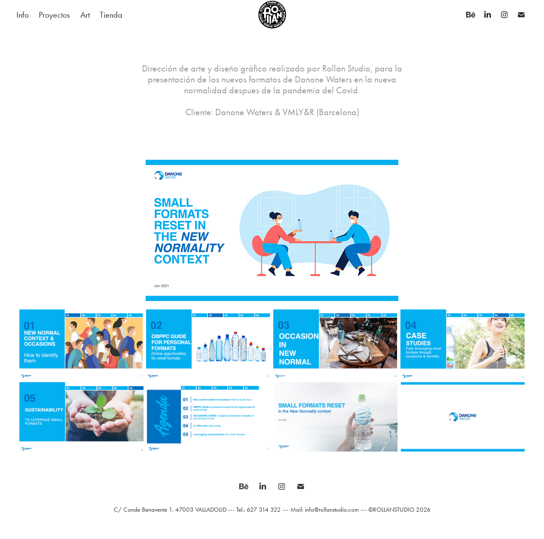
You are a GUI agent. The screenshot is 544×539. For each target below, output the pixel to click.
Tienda (111, 15)
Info (22, 15)
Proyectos (54, 15)
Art (85, 15)
